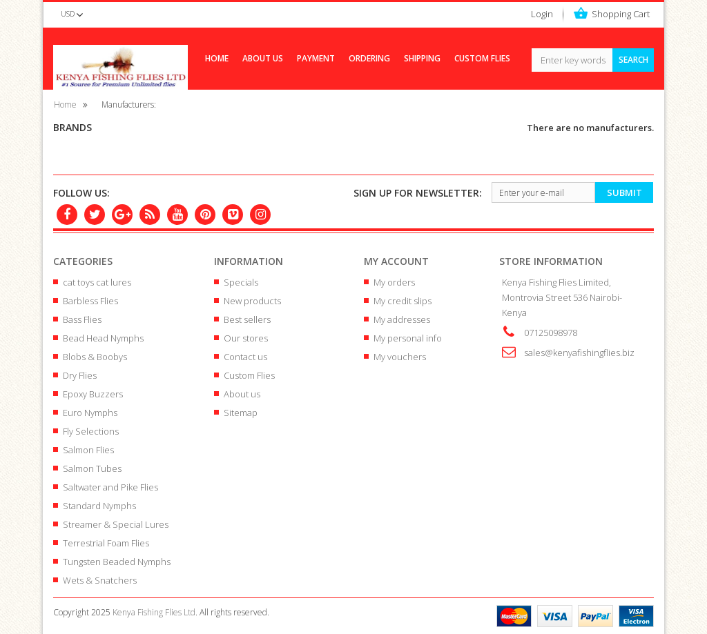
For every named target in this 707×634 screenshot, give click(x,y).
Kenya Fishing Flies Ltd (154, 612)
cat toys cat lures (97, 282)
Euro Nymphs (90, 412)
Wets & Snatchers (100, 580)
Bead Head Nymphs (103, 338)
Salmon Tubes (92, 468)
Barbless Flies (90, 301)
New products (252, 301)
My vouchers (400, 356)
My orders (394, 282)
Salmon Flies (88, 450)
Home (65, 104)
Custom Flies (249, 375)
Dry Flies (80, 375)
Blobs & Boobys (95, 356)
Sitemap (241, 412)
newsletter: (418, 192)
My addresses (402, 319)
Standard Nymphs (99, 505)
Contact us (245, 356)
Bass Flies (82, 319)
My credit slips (403, 301)
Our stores (246, 338)
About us (242, 394)
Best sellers (247, 319)
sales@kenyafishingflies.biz (579, 352)
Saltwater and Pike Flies (110, 487)
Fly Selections (91, 431)
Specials (241, 282)
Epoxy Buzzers (93, 394)
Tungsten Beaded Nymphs (117, 561)
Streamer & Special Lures (115, 524)
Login (542, 14)
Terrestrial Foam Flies (106, 543)
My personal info (408, 338)
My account (396, 261)
